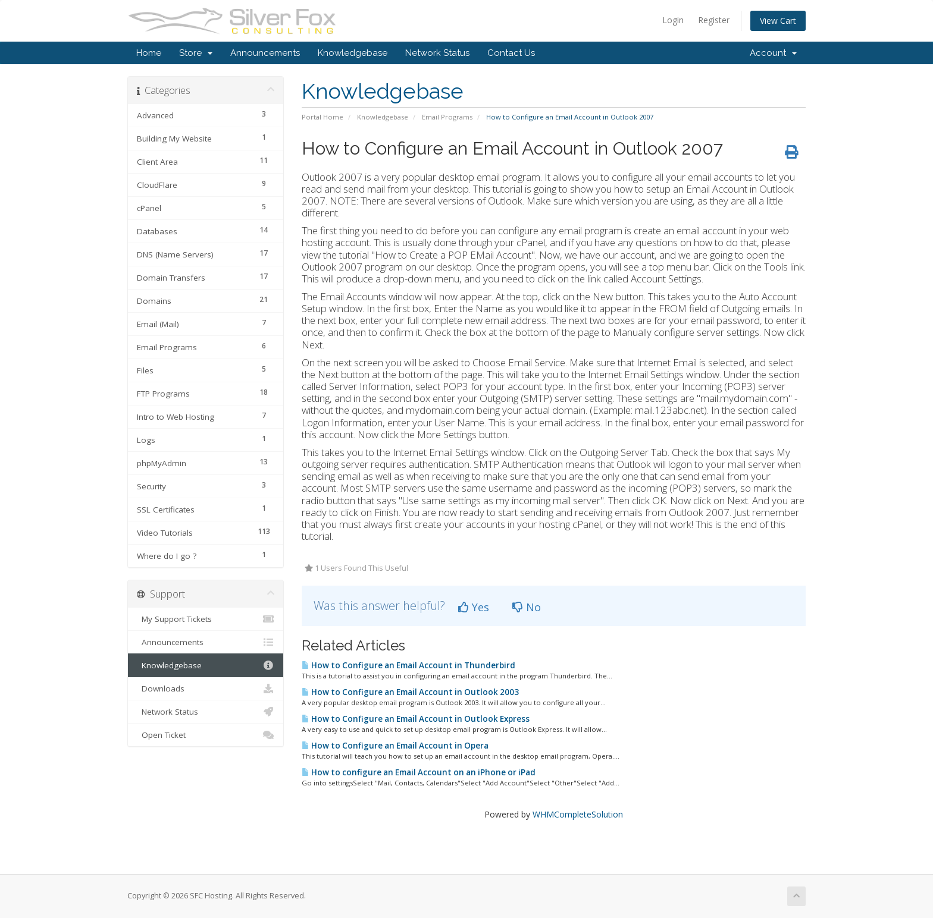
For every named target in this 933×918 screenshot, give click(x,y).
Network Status (437, 53)
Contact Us (511, 53)
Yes (473, 607)
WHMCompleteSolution (578, 814)
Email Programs (447, 116)
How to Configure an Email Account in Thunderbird (408, 665)
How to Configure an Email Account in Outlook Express (416, 718)
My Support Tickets (205, 619)
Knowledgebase (352, 53)
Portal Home (322, 116)
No (526, 607)
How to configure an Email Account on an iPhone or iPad (419, 772)
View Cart (778, 20)
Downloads (205, 688)
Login (673, 20)
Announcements (265, 53)
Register (714, 20)
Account (773, 53)
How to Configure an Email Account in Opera (395, 745)
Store (195, 53)
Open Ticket (205, 735)
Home (148, 53)
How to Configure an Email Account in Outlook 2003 (410, 692)
